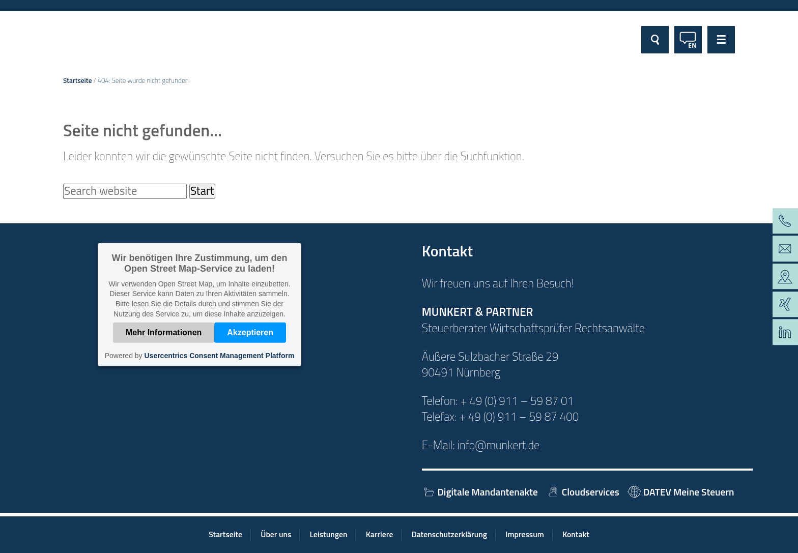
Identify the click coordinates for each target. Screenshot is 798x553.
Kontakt (575, 534)
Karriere (379, 534)
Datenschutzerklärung (449, 534)
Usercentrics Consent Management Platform (219, 356)
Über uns (276, 534)
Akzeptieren (250, 332)
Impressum (524, 534)
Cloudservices (582, 491)
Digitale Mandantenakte (480, 491)
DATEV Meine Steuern (681, 491)
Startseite (77, 80)
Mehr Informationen (164, 332)
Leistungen (329, 534)
